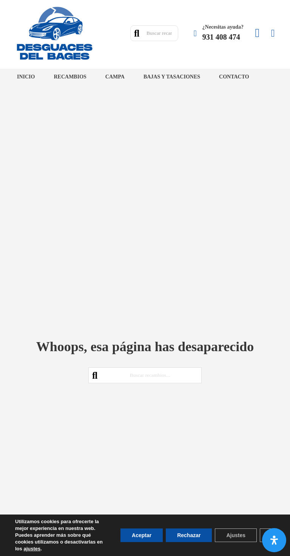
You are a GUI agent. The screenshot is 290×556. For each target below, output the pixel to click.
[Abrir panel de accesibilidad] (274, 540)
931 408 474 (221, 37)
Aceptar (141, 535)
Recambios (70, 77)
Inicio (26, 77)
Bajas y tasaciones (171, 77)
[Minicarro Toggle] (273, 33)
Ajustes (235, 535)
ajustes (31, 548)
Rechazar (189, 535)
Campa (115, 77)
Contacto (234, 77)
